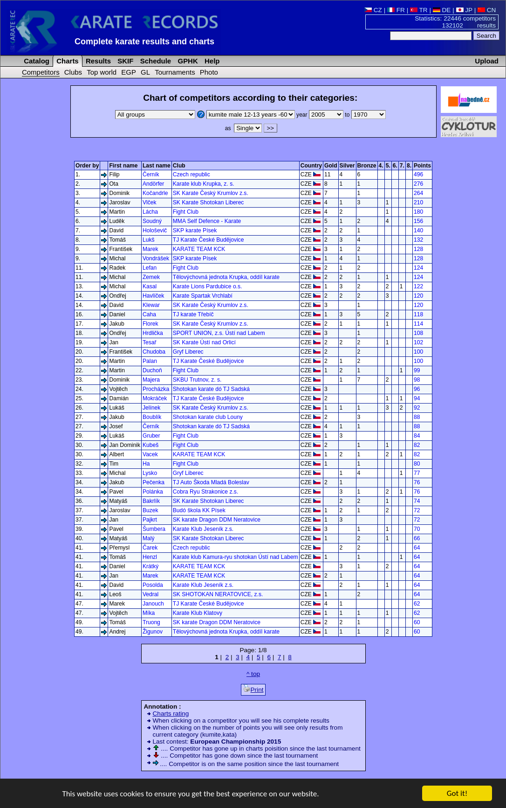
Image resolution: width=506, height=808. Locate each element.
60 (417, 622)
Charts (67, 61)
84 (417, 435)
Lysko (150, 473)
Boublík (152, 417)
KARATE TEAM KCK (199, 249)
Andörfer (153, 184)
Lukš (149, 240)
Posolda (153, 585)
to (365, 114)
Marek (150, 249)
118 (418, 314)
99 (417, 370)
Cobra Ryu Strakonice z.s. (205, 491)
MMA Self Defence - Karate (207, 221)
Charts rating (171, 713)
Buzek (150, 510)
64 (417, 547)
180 (418, 212)
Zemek (151, 277)
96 (417, 389)
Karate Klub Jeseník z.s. (203, 529)
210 (418, 202)
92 (417, 407)
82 (417, 445)
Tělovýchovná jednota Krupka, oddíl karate (226, 277)
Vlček (150, 202)
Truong (151, 622)
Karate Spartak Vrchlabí (202, 296)
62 (417, 603)
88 (417, 417)
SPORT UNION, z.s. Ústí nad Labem (219, 333)
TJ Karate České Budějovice (208, 240)
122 (418, 286)
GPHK (187, 61)
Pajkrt (150, 519)
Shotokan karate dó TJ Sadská (211, 389)
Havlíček (153, 296)
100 (418, 351)
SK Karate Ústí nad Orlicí (204, 342)
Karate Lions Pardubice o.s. (207, 286)
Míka (149, 613)
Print (253, 688)
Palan (150, 361)
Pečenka (153, 482)
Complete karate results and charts (144, 41)
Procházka (156, 389)
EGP (128, 72)
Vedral (150, 594)
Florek (150, 323)
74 (417, 501)
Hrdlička (153, 333)
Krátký (150, 566)
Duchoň (152, 370)
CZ (373, 10)
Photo (209, 72)
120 (418, 296)
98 (417, 379)
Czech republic (191, 174)
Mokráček (155, 398)
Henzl (150, 557)
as (243, 128)
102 (418, 342)
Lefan (150, 268)
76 (417, 482)
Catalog (35, 61)
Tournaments (175, 72)
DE (442, 10)
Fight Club (185, 212)
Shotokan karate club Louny (208, 417)
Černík (151, 174)
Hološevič (155, 230)
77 (417, 473)
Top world (101, 72)
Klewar (151, 305)
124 (418, 268)
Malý (149, 538)
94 (417, 398)
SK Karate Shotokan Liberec (208, 202)
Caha (149, 314)
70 (417, 529)
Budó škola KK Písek (199, 510)
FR (396, 10)
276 (418, 184)
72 (417, 510)
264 (418, 193)
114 (418, 323)
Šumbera (154, 529)
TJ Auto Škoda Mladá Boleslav (211, 482)
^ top (253, 673)
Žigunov (153, 631)
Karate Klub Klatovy (197, 613)
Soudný (152, 221)
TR (419, 10)
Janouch (153, 603)
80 (417, 463)
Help (211, 61)
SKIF (124, 61)
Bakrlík (151, 501)
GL (145, 72)
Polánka (153, 491)
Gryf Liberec (188, 351)
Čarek (150, 547)
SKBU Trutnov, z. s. (197, 379)
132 (418, 240)
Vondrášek (156, 258)
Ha (146, 463)
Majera (151, 379)
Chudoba (154, 351)
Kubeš (150, 445)
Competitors (41, 72)
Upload (487, 61)
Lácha (150, 212)
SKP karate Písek (195, 230)
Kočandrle (155, 193)
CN (487, 10)
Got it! (457, 794)
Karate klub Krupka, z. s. (203, 184)
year (320, 114)
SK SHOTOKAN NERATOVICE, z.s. (218, 594)
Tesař (150, 342)
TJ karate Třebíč (193, 314)
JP (464, 10)
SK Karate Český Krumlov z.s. (210, 193)
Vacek (150, 454)
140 (418, 230)
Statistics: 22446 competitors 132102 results (455, 22)
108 (418, 333)
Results (97, 61)
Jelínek (151, 407)
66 (417, 538)
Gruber (151, 435)
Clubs (73, 72)
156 (418, 221)
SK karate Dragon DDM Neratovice (216, 519)
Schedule (154, 61)
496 (418, 174)
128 (418, 249)
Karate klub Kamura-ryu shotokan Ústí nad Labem (235, 557)
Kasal (150, 286)
